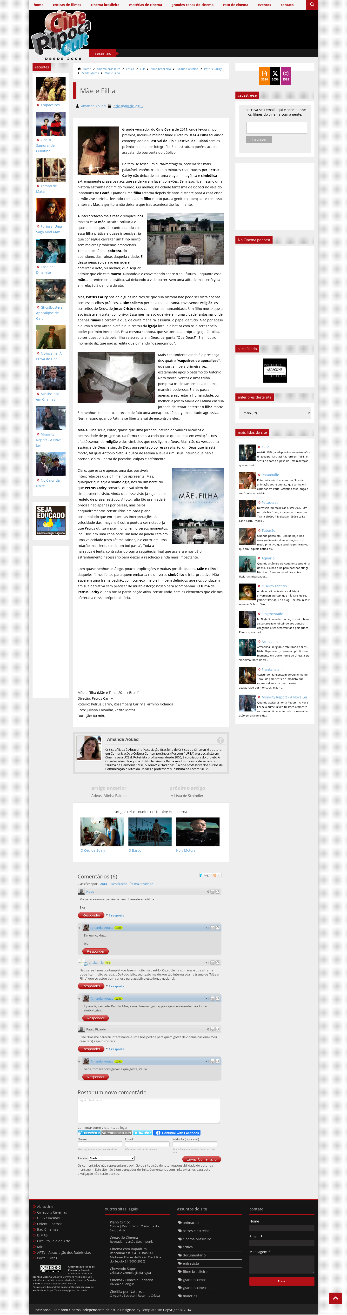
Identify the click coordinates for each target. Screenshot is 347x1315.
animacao (191, 1223)
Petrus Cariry (213, 69)
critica (130, 69)
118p (118, 928)
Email (129, 1139)
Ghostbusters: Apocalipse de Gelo (49, 313)
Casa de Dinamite (44, 270)
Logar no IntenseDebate (89, 1133)
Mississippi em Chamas (47, 397)
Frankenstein (272, 669)
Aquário (268, 558)
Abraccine (45, 1207)
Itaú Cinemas (47, 1230)
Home (87, 69)
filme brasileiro (161, 69)
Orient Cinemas (49, 1224)
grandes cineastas (197, 1288)
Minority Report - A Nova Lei (48, 440)
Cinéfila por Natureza (127, 1291)
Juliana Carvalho (187, 69)
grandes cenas (195, 1280)
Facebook (220, 740)
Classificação (118, 884)
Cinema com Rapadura (128, 1249)
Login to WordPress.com (116, 1133)
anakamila (96, 963)
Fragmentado (272, 613)
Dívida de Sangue (122, 1284)
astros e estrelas (196, 1231)
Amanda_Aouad (102, 928)
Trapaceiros (50, 105)
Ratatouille (270, 474)
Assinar (106, 1158)
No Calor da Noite (48, 483)
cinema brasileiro (108, 69)
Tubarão (268, 530)
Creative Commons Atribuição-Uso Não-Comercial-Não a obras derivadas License (62, 1278)
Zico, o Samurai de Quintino (45, 145)
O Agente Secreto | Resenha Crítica (135, 1296)
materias (190, 1296)
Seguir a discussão (217, 875)
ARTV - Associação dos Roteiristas (64, 1252)
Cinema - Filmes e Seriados (131, 1280)
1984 (265, 447)
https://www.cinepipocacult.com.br (67, 1290)
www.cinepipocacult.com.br (60, 1283)
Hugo (90, 892)
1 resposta (117, 916)
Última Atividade (141, 884)
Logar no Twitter (142, 1133)
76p (108, 963)
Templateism (151, 1310)
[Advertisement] (226, 43)
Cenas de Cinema (124, 1238)
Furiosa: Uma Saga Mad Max (49, 229)
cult (142, 69)
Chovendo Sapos (123, 1269)
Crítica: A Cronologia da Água (130, 1273)
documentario (194, 1255)
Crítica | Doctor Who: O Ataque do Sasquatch (134, 1228)
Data (103, 884)
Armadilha (270, 641)
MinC (41, 1247)
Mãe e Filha (112, 73)
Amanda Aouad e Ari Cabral (79, 1272)
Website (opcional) (186, 1139)
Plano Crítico (120, 1222)
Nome (82, 1139)
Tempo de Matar (46, 189)
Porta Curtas (47, 1258)
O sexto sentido (274, 586)
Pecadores (270, 502)
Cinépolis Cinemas (52, 1212)
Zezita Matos (90, 73)
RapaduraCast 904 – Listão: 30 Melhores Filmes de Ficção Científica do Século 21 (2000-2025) (135, 1257)
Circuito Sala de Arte (53, 1241)
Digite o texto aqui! (149, 1111)
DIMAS (42, 1235)
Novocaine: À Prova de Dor (49, 356)
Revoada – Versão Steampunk (131, 1242)
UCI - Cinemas (48, 1218)
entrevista (191, 1264)
